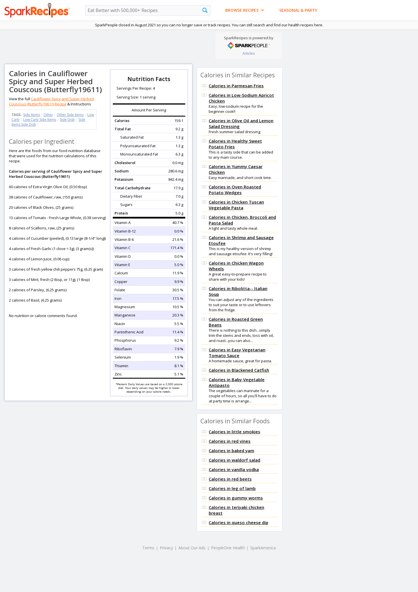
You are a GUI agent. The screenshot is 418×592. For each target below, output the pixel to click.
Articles (248, 53)
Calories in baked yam (231, 450)
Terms (148, 547)
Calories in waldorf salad (234, 460)
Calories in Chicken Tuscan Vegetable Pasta (236, 205)
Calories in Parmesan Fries (236, 85)
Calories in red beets (230, 479)
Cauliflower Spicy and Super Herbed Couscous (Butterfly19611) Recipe (51, 101)
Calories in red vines (230, 441)
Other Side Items (70, 114)
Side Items (31, 114)
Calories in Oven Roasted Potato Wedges (235, 189)
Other (48, 114)
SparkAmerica (263, 547)
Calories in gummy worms (236, 498)
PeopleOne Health (228, 547)
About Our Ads (192, 547)
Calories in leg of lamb (232, 488)
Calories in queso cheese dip (238, 522)
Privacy (166, 547)
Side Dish (67, 119)
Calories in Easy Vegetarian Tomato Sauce (237, 352)
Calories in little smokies (234, 431)
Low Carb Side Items (39, 119)
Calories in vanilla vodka (234, 469)
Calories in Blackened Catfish (239, 370)
